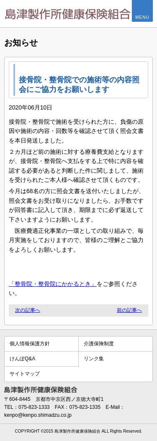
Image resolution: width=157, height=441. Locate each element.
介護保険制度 (99, 344)
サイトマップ (25, 374)
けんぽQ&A (22, 359)
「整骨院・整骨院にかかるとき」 (53, 283)
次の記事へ (27, 310)
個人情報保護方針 (30, 344)
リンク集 (94, 359)
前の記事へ (129, 310)
